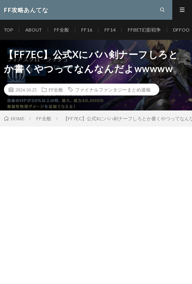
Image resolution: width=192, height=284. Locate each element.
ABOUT (33, 30)
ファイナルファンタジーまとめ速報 (113, 89)
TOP (8, 30)
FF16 (86, 30)
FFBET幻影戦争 (144, 30)
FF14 (110, 30)
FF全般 (61, 30)
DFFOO (181, 30)
